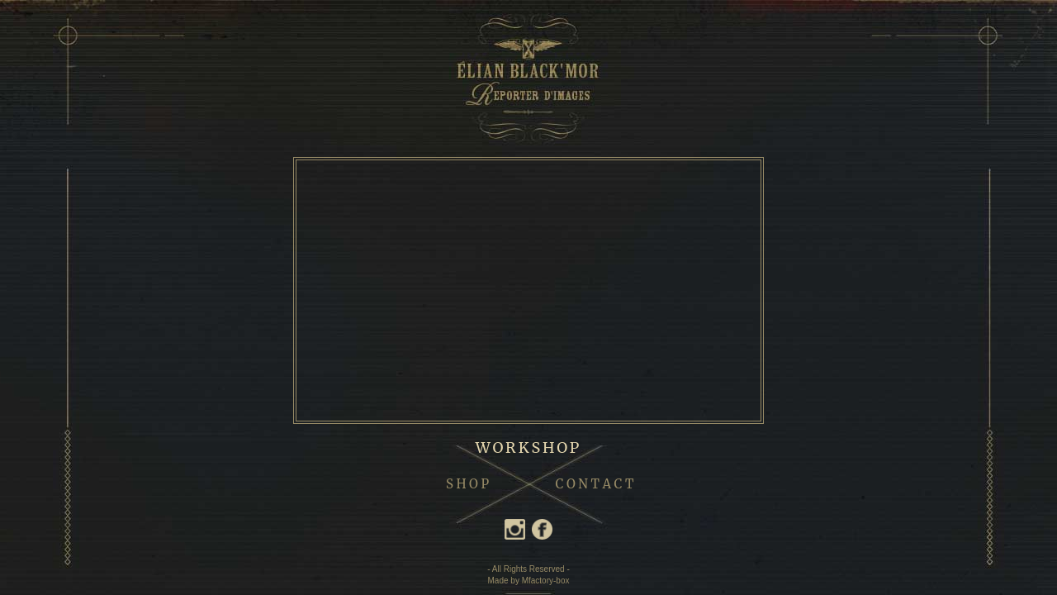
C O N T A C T (595, 484)
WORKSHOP (529, 447)
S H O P (467, 484)
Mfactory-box (546, 580)
